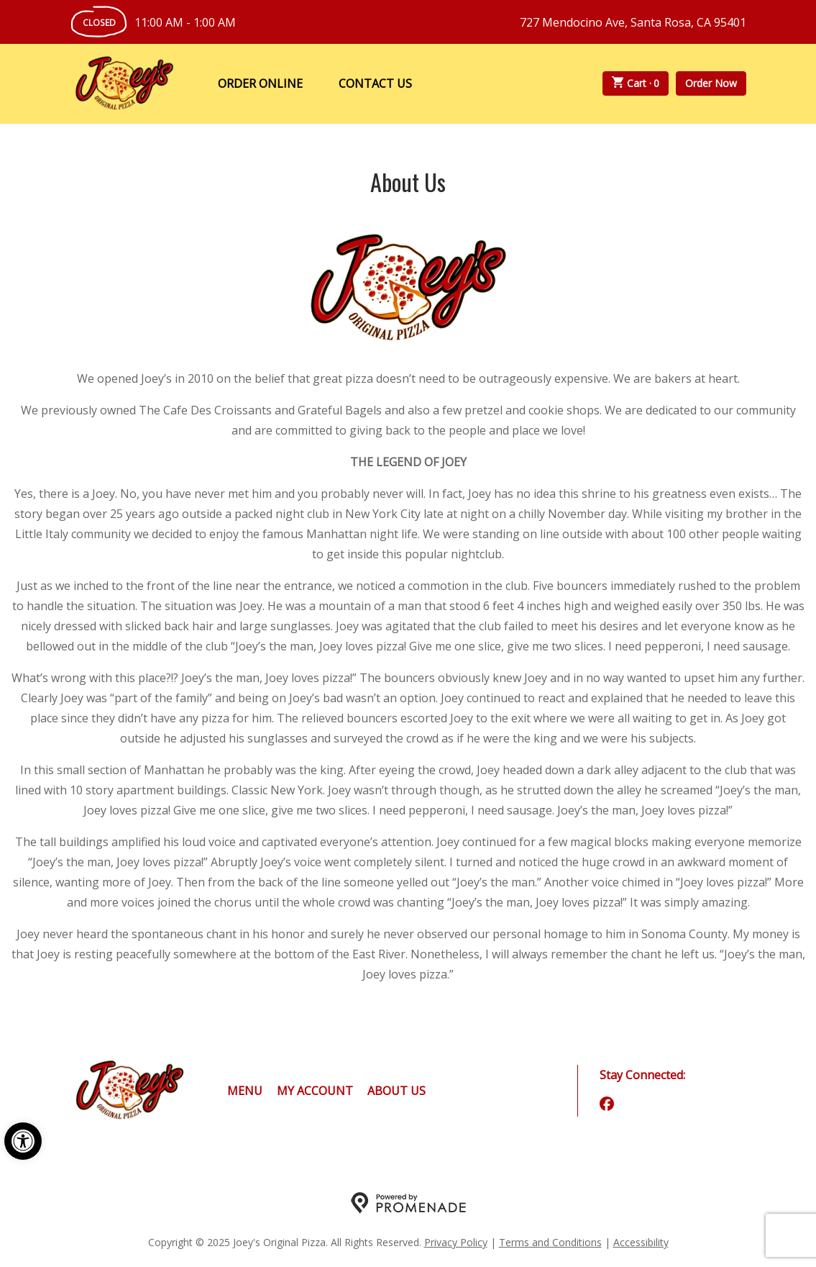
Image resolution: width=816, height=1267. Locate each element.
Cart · (635, 83)
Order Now (711, 83)
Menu (244, 1091)
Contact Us (375, 83)
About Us (396, 1091)
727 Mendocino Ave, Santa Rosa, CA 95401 (633, 22)
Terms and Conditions (550, 1242)
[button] (23, 1141)
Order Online (260, 83)
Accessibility (641, 1242)
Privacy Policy (455, 1242)
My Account (315, 1091)
